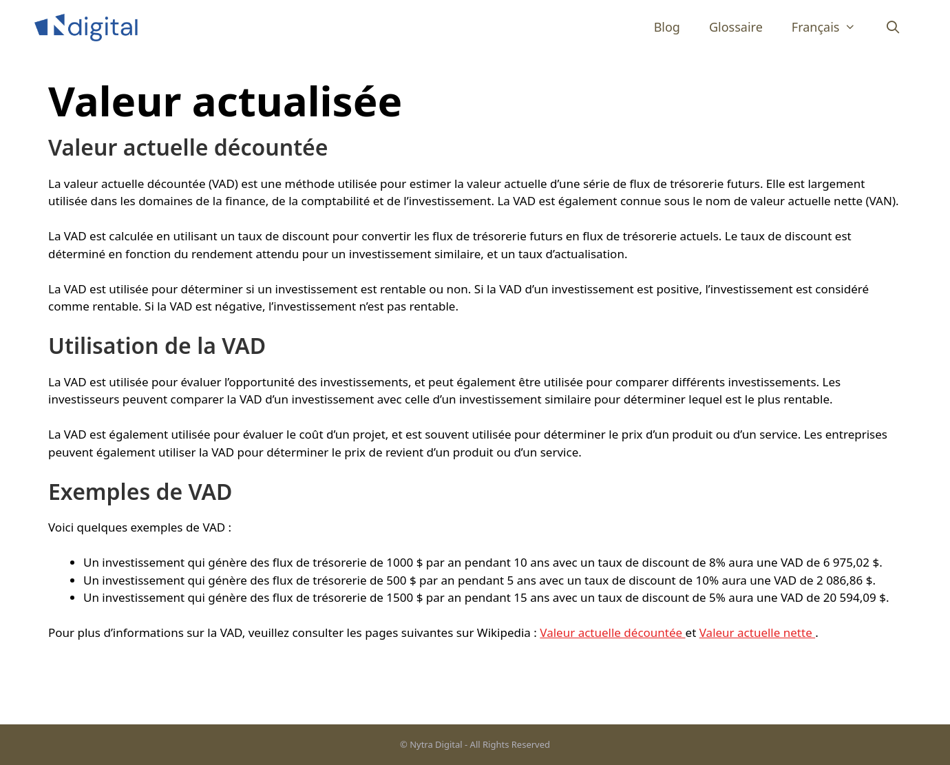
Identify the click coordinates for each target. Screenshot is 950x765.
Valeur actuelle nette (757, 632)
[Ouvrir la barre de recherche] (893, 27)
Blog (667, 27)
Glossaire (736, 27)
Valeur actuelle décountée (612, 632)
